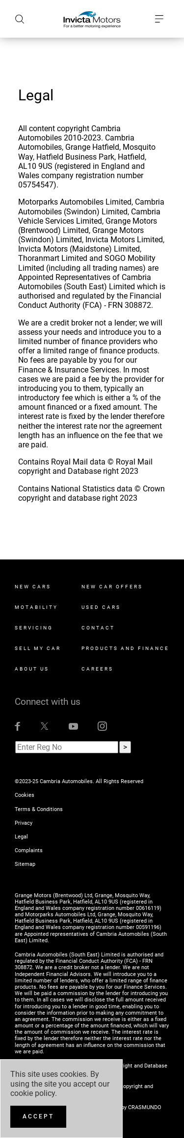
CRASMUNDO (144, 1107)
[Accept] (38, 1117)
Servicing (34, 627)
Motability (36, 607)
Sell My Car (38, 648)
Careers (97, 669)
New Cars (33, 586)
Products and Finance (125, 648)
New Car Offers (112, 586)
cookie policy (32, 1093)
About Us (32, 669)
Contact (98, 627)
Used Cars (101, 607)
